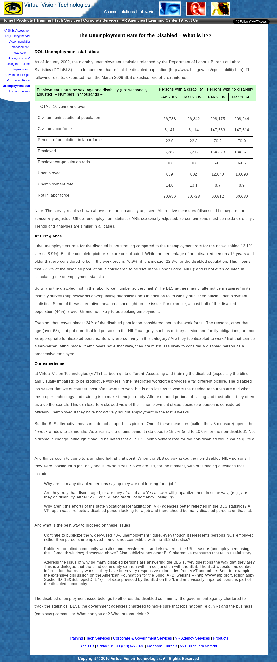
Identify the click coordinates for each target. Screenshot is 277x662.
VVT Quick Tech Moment (198, 646)
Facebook (155, 646)
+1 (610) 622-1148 (130, 646)
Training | (45, 20)
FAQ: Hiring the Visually (20, 36)
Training (76, 638)
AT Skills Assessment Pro (20, 30)
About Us (189, 20)
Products (220, 638)
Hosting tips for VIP (20, 58)
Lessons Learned (20, 91)
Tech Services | (68, 20)
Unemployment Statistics (20, 86)
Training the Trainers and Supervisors (20, 66)
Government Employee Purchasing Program (20, 77)
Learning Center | (164, 20)
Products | (26, 20)
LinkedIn (171, 646)
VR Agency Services (193, 638)
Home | (9, 20)
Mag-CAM (19, 52)
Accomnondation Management (20, 44)
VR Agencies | (135, 20)
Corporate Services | (102, 20)
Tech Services (98, 638)
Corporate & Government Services (143, 638)
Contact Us (105, 646)
